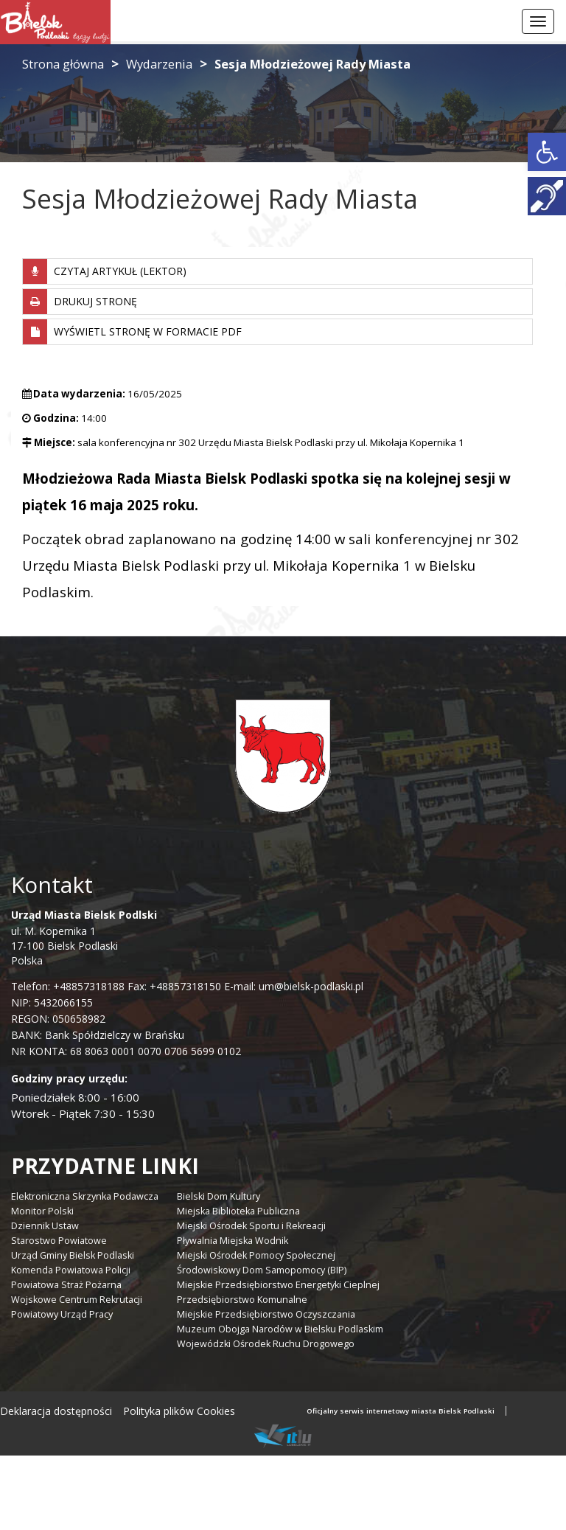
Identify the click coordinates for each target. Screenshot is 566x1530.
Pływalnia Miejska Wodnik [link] (232, 1240)
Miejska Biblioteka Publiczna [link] (238, 1211)
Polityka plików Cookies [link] (179, 1411)
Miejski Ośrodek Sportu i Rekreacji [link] (251, 1226)
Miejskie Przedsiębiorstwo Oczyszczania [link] (266, 1314)
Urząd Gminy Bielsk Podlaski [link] (72, 1255)
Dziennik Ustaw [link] (45, 1226)
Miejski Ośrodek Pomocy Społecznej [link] (256, 1255)
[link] (547, 152)
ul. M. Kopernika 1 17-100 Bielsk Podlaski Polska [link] (84, 937)
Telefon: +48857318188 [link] (68, 986)
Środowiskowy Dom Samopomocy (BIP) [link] (261, 1270)
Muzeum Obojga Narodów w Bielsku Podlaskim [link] (280, 1329)
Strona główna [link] (63, 63)
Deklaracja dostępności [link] (56, 1411)
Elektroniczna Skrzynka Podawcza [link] (84, 1196)
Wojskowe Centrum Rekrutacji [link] (76, 1299)
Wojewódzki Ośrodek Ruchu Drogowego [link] (265, 1344)
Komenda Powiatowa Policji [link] (70, 1270)
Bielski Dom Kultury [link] (218, 1196)
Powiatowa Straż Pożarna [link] (66, 1285)
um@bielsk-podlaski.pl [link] (309, 986)
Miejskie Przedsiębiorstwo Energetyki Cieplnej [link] (278, 1285)
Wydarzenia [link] (159, 63)
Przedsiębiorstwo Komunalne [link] (242, 1299)
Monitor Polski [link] (42, 1211)
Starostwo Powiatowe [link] (59, 1240)
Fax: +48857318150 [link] (174, 986)
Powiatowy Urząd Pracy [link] (62, 1314)
